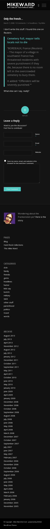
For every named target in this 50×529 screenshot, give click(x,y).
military (7, 295)
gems (6, 278)
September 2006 (11, 471)
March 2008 (9, 433)
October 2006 (10, 468)
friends (7, 274)
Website (38, 152)
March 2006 (9, 492)
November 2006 (11, 464)
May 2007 (8, 454)
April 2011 (8, 374)
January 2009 (9, 398)
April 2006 (8, 488)
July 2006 (8, 478)
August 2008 (9, 415)
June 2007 (8, 450)
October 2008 (10, 408)
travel (6, 313)
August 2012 (9, 349)
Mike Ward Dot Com (20, 522)
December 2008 (11, 401)
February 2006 (10, 495)
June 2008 (8, 422)
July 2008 (8, 419)
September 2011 (11, 367)
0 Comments (21, 23)
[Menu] (42, 5)
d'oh (5, 267)
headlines (33, 23)
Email (37, 144)
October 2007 (10, 440)
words (6, 316)
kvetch (7, 292)
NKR (6, 299)
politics (7, 309)
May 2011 (8, 370)
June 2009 (8, 391)
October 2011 (10, 363)
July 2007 (8, 447)
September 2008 (11, 412)
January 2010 (9, 388)
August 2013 (9, 335)
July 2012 (8, 353)
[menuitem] (37, 5)
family (6, 271)
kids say (7, 288)
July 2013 (8, 339)
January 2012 (9, 356)
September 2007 (11, 443)
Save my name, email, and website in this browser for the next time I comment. (22, 162)
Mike (43, 23)
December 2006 (11, 461)
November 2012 (11, 346)
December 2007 (11, 436)
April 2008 (8, 429)
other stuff (8, 302)
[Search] (37, 5)
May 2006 (8, 485)
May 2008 (8, 426)
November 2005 (11, 506)
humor (6, 285)
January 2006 (9, 499)
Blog (6, 241)
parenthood (9, 306)
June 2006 (8, 482)
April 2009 (8, 395)
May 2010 (8, 384)
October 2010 (10, 377)
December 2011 (11, 360)
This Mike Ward (10, 248)
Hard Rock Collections (13, 245)
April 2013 (8, 342)
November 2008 (11, 405)
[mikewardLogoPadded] (21, 5)
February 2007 (10, 457)
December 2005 (11, 502)
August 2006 (9, 475)
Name (37, 135)
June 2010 (8, 381)
